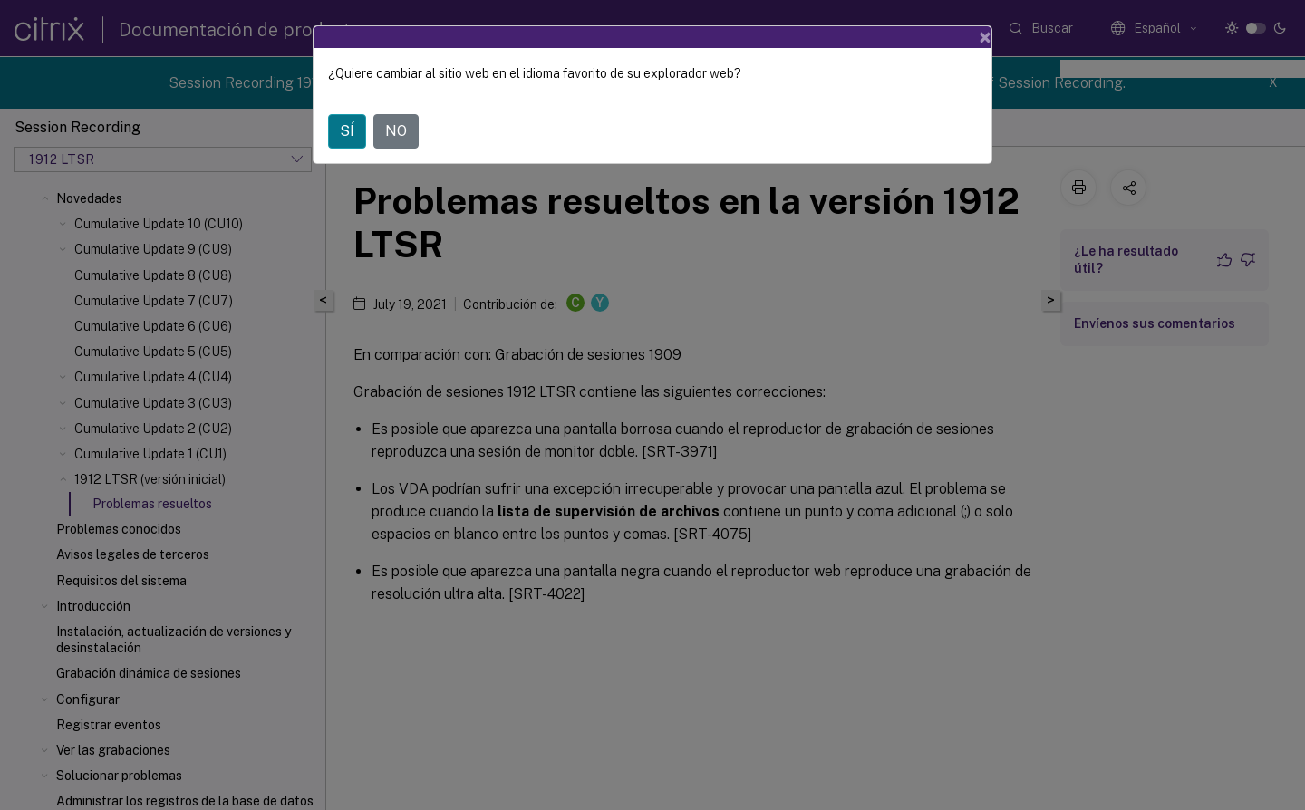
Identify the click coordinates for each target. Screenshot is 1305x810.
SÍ (347, 131)
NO (396, 131)
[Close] (985, 37)
